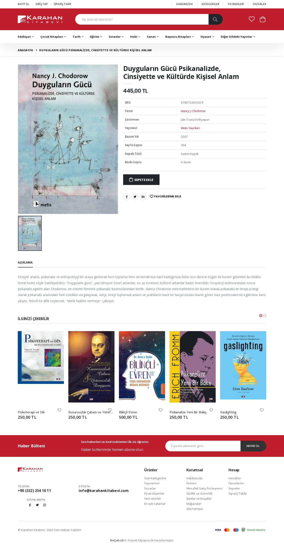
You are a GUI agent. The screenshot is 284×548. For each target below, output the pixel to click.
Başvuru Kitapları (178, 37)
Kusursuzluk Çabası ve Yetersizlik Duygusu (91, 412)
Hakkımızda (194, 478)
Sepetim (234, 488)
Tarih (77, 37)
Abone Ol (252, 446)
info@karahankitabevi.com (104, 490)
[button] (262, 19)
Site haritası (194, 509)
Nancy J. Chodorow (193, 111)
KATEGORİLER (210, 4)
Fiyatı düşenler (154, 493)
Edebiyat (24, 37)
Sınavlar (115, 37)
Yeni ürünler (152, 499)
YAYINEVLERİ (236, 4)
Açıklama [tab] (25, 262)
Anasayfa (25, 50)
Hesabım (235, 478)
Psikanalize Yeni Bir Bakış (188, 412)
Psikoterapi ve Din (31, 412)
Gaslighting (228, 412)
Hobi (133, 37)
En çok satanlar (155, 504)
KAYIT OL (24, 4)
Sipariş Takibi (238, 493)
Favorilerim (236, 483)
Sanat (151, 37)
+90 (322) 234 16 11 (34, 490)
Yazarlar (150, 488)
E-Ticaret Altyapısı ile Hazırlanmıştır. (142, 540)
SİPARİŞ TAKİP (62, 4)
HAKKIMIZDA (184, 4)
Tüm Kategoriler (155, 478)
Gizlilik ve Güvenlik (199, 493)
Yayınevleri (152, 483)
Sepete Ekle (143, 180)
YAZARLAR (259, 4)
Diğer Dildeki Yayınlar (236, 37)
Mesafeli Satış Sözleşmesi (204, 488)
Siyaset (205, 37)
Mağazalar (193, 504)
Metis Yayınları (190, 128)
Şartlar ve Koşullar (199, 499)
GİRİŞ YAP (42, 4)
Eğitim (94, 37)
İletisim (191, 483)
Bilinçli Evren (128, 412)
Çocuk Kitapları (51, 37)
